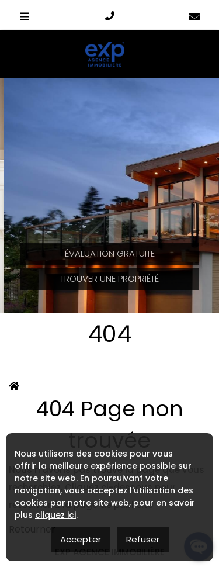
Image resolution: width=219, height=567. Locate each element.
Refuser (142, 539)
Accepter (80, 539)
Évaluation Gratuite (110, 253)
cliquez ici (55, 515)
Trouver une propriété (109, 278)
